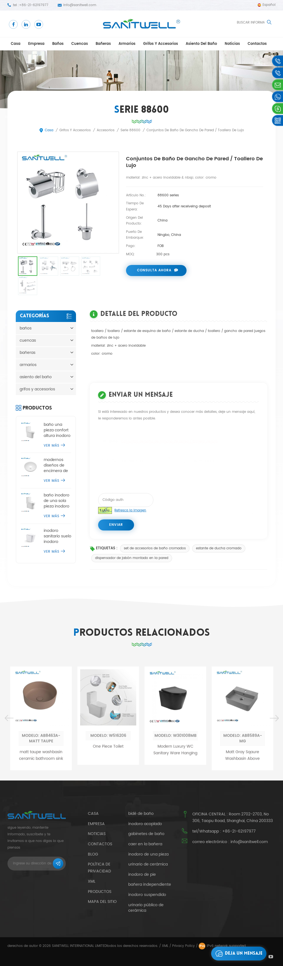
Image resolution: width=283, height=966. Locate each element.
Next (274, 808)
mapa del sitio (102, 901)
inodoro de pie (142, 874)
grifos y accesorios (160, 44)
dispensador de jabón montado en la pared (131, 558)
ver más (54, 445)
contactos (257, 44)
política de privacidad (99, 867)
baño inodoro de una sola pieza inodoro (56, 501)
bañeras (103, 44)
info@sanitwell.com (79, 5)
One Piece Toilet (108, 836)
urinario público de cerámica (146, 907)
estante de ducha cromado (219, 548)
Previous (8, 808)
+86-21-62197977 (33, 5)
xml (91, 881)
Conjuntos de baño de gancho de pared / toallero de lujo (169, 440)
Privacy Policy (183, 946)
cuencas (79, 44)
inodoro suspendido (147, 895)
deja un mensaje (238, 953)
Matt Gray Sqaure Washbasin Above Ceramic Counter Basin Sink (242, 845)
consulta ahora (154, 270)
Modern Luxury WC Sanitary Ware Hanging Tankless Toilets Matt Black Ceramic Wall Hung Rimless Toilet (175, 839)
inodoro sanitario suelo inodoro (57, 536)
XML (165, 946)
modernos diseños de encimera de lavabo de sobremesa (56, 465)
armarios (127, 44)
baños (58, 44)
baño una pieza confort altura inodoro (57, 430)
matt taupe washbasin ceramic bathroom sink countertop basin (41, 845)
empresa (36, 44)
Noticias (232, 44)
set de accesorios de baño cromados (155, 548)
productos (99, 891)
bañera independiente (149, 884)
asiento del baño (201, 44)
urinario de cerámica (148, 864)
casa (15, 44)
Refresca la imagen (130, 510)
